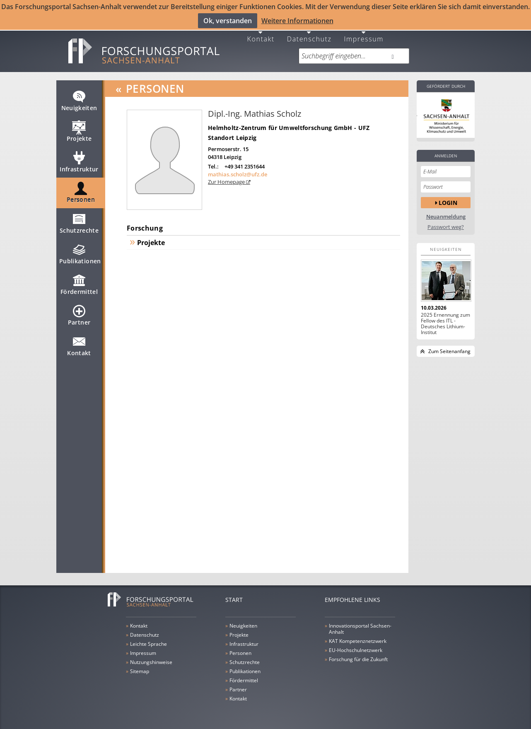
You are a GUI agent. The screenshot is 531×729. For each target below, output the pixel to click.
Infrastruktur (79, 162)
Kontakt (261, 35)
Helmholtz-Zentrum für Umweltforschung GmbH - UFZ (288, 124)
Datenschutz (309, 35)
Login (448, 199)
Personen (81, 192)
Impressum (364, 35)
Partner (79, 315)
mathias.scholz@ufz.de (237, 171)
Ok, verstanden (227, 20)
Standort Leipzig (232, 134)
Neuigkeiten (79, 101)
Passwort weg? (445, 224)
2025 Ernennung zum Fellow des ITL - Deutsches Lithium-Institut (445, 320)
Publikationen (80, 254)
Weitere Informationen (297, 20)
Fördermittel (79, 284)
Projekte (79, 131)
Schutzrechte (79, 223)
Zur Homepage (227, 178)
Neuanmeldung (446, 213)
